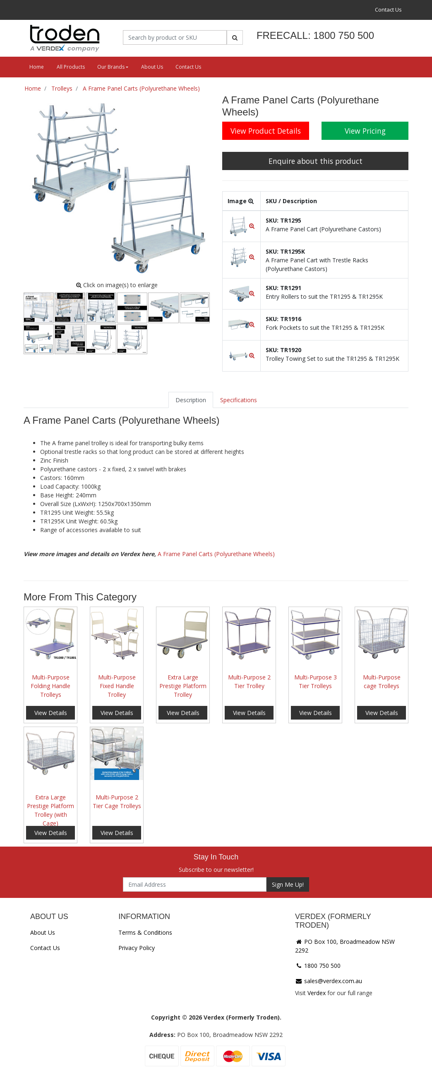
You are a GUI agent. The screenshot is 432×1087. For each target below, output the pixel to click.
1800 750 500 (318, 965)
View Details (50, 713)
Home (36, 66)
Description (190, 400)
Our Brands (111, 66)
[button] (241, 226)
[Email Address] (194, 884)
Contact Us (388, 9)
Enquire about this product (315, 161)
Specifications (238, 400)
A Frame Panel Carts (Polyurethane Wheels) (216, 554)
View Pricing (365, 131)
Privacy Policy (136, 948)
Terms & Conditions (145, 932)
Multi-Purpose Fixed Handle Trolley (117, 685)
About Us (152, 66)
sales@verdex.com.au (328, 981)
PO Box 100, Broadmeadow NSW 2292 (345, 946)
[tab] (190, 400)
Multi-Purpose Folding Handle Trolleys (50, 685)
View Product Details (265, 131)
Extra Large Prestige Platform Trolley (182, 685)
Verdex (316, 993)
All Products (71, 66)
